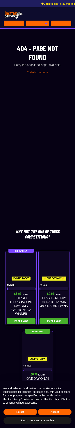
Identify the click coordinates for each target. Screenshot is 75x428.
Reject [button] (20, 411)
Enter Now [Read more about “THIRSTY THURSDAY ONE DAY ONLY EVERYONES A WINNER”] (21, 321)
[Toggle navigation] (61, 23)
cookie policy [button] (53, 395)
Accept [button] (55, 411)
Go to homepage (37, 72)
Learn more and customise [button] (37, 420)
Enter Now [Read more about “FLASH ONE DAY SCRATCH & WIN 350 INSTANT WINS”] (54, 321)
